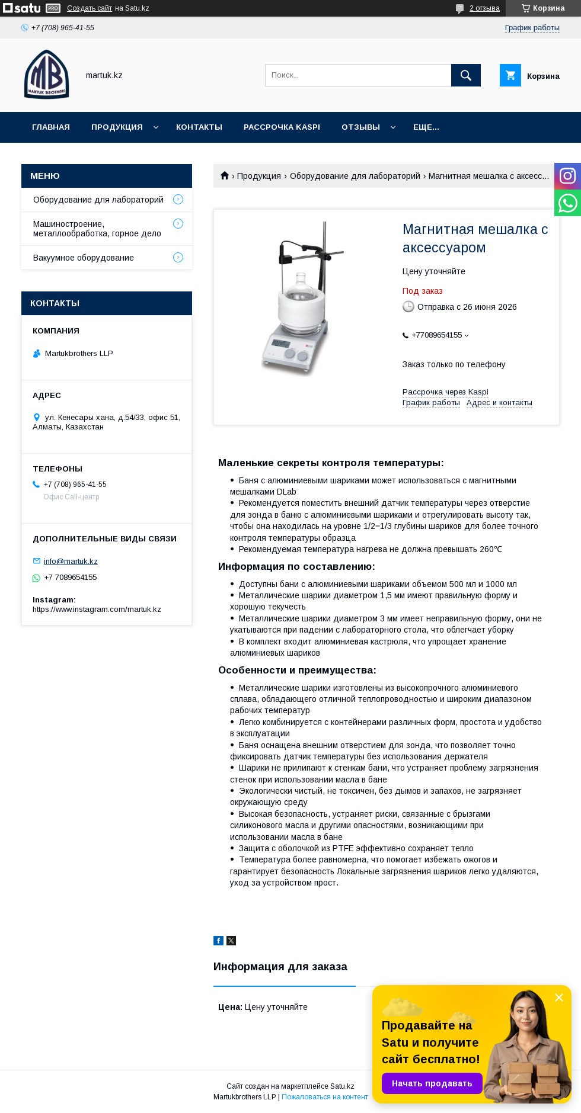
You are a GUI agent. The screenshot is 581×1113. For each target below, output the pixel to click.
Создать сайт (89, 8)
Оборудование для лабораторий (355, 176)
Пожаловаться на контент (325, 1097)
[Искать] (466, 75)
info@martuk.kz (71, 560)
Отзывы (360, 127)
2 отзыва (485, 8)
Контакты (199, 127)
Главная (51, 127)
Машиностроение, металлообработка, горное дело (97, 228)
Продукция (117, 127)
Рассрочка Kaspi (282, 127)
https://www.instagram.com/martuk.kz (97, 609)
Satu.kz (342, 1086)
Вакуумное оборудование (83, 257)
